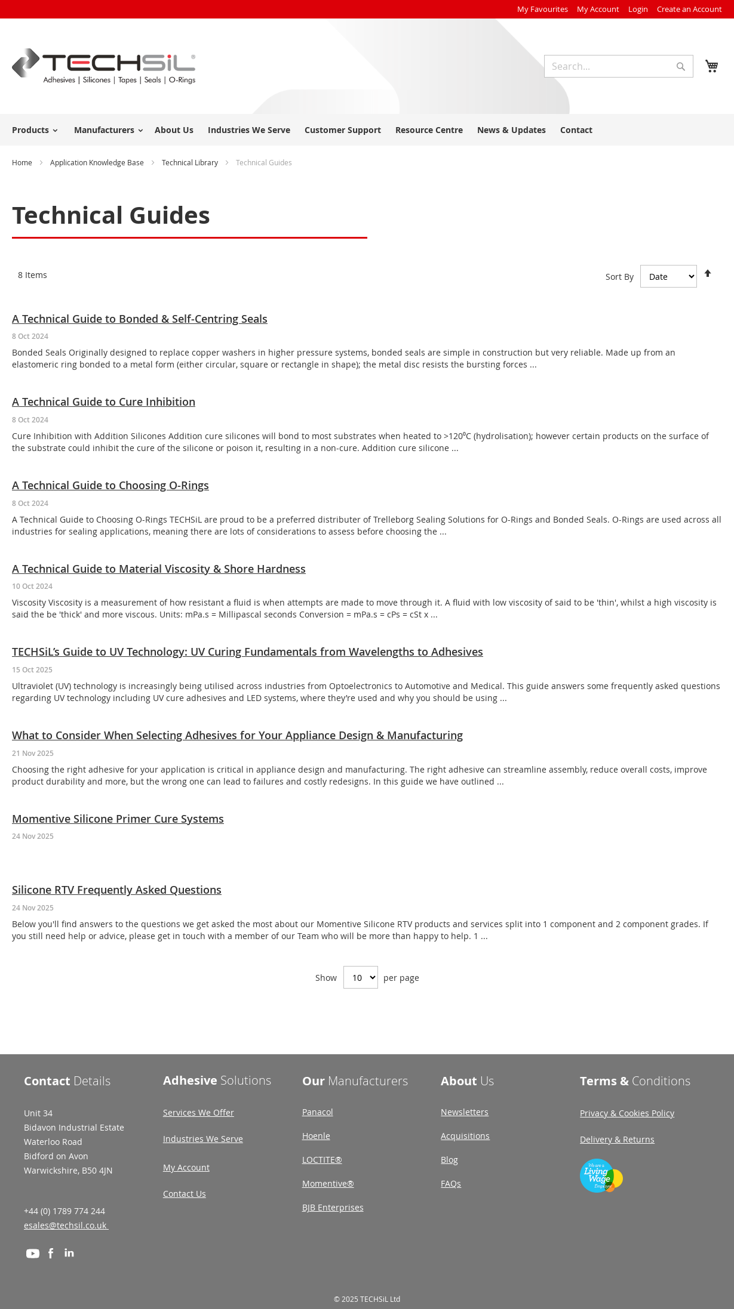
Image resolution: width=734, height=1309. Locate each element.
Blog (449, 1159)
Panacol (317, 1111)
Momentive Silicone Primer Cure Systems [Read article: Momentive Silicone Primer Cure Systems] (118, 818)
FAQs (451, 1183)
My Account (598, 9)
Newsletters (465, 1111)
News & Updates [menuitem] (511, 129)
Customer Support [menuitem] (343, 129)
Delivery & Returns (617, 1139)
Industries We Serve (203, 1138)
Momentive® (328, 1183)
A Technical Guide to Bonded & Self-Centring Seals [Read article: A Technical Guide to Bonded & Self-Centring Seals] (140, 318)
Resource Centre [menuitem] (429, 129)
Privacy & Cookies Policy (627, 1113)
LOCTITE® (322, 1159)
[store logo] (103, 66)
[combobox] (618, 66)
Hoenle (316, 1135)
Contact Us (184, 1193)
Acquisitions (465, 1135)
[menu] (367, 130)
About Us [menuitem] (174, 129)
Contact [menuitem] (576, 129)
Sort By (620, 276)
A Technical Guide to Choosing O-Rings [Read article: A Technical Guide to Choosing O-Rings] (110, 485)
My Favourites (542, 9)
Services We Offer (198, 1112)
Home (23, 162)
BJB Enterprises (333, 1207)
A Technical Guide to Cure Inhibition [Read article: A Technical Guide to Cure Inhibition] (103, 401)
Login (638, 9)
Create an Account (689, 9)
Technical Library (191, 162)
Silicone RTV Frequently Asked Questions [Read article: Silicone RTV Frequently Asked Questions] (117, 889)
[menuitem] (33, 130)
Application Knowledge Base (98, 162)
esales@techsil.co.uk (66, 1225)
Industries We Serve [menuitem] (249, 129)
